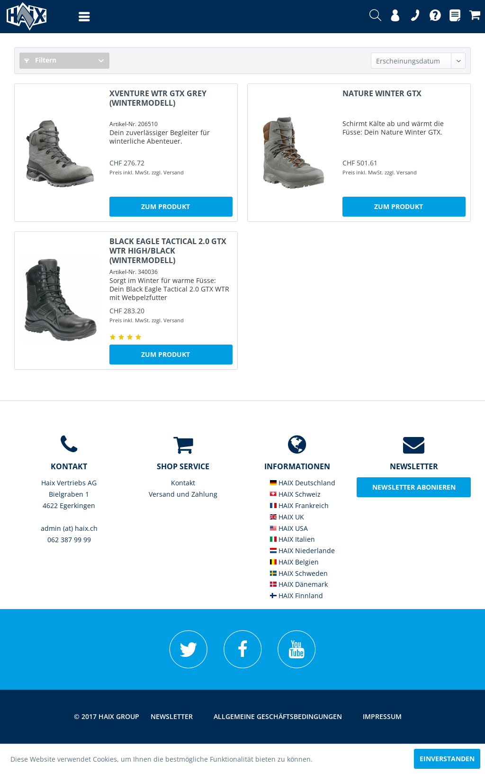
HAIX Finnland (296, 595)
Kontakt (183, 482)
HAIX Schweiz (295, 494)
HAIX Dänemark (299, 584)
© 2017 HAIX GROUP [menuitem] (106, 716)
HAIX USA (289, 528)
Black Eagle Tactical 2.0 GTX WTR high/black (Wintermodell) (167, 251)
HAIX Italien (292, 539)
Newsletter (172, 716)
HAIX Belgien (294, 561)
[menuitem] (75, 16)
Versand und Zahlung (183, 494)
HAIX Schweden (299, 573)
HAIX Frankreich (299, 505)
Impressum (382, 716)
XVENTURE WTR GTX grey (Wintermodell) (158, 98)
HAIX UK (287, 516)
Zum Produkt (165, 206)
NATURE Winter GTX (382, 94)
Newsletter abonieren (414, 487)
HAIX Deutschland (302, 482)
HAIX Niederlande (302, 550)
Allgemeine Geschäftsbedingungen (278, 716)
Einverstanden (447, 758)
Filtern (40, 59)
